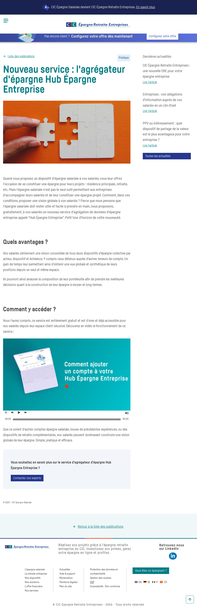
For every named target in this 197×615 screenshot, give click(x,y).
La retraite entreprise (36, 573)
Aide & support (67, 573)
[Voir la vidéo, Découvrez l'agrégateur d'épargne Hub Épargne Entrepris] (20, 412)
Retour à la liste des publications (100, 527)
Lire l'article (150, 82)
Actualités (64, 569)
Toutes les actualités (157, 156)
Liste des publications (21, 56)
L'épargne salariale (35, 569)
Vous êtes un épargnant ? (151, 570)
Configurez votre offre (162, 36)
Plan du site (65, 586)
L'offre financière (34, 586)
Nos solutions (32, 582)
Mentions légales (68, 582)
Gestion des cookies (100, 578)
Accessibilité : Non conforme (105, 586)
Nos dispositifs (32, 578)
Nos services (31, 590)
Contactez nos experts (27, 478)
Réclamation (66, 578)
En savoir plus (145, 7)
